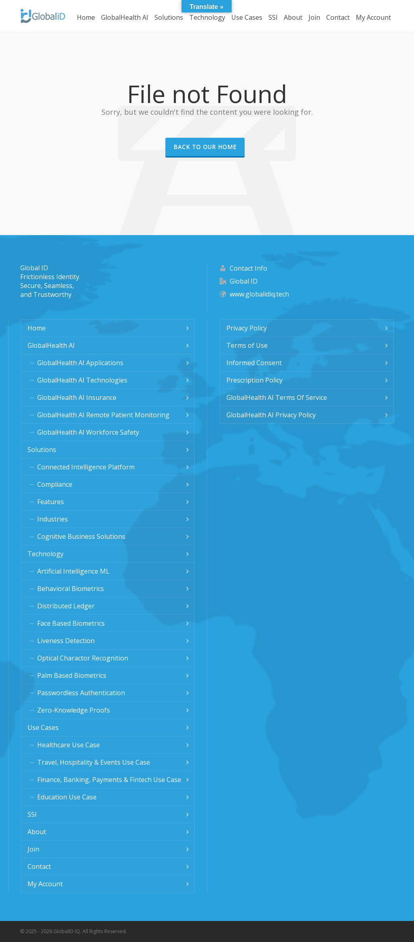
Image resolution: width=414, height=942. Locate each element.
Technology (45, 553)
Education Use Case (67, 797)
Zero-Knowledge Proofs (73, 710)
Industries (52, 519)
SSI (32, 814)
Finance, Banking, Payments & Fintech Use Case (109, 779)
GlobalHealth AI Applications (80, 362)
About (36, 831)
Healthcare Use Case (68, 744)
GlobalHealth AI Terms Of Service (276, 397)
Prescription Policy (254, 380)
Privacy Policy (246, 328)
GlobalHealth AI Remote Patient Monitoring (103, 414)
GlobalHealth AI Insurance (76, 397)
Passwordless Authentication (81, 692)
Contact (39, 866)
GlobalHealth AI (51, 345)
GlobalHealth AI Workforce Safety (88, 432)
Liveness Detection (66, 640)
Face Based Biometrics (71, 623)
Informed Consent (254, 362)
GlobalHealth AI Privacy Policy (271, 414)
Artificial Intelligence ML (73, 571)
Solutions (41, 449)
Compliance (54, 484)
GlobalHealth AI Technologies (82, 380)
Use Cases (43, 727)
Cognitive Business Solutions (81, 536)
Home (36, 328)
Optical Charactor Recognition (82, 658)
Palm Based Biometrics (71, 675)
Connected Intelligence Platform (86, 467)
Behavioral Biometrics (70, 588)
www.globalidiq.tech (259, 294)
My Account (45, 883)
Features (50, 501)
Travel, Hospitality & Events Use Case (93, 762)
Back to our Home (205, 147)
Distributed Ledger (66, 605)
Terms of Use (247, 345)
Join (33, 849)
